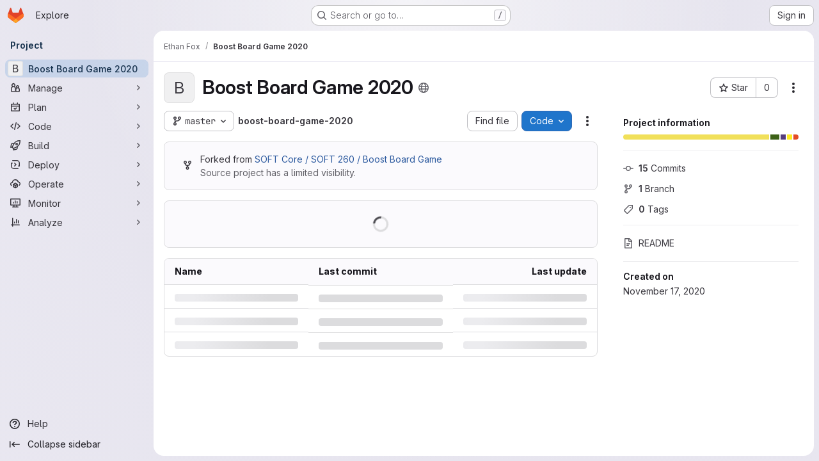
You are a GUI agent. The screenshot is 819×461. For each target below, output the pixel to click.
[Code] (76, 126)
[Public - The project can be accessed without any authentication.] (423, 88)
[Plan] (76, 107)
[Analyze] (76, 222)
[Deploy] (76, 165)
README (648, 243)
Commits (654, 168)
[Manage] (76, 88)
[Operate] (76, 184)
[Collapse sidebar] (76, 444)
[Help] (76, 424)
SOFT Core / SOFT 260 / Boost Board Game (348, 159)
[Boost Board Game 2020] (76, 68)
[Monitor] (76, 203)
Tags (646, 209)
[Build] (76, 145)
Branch (648, 188)
